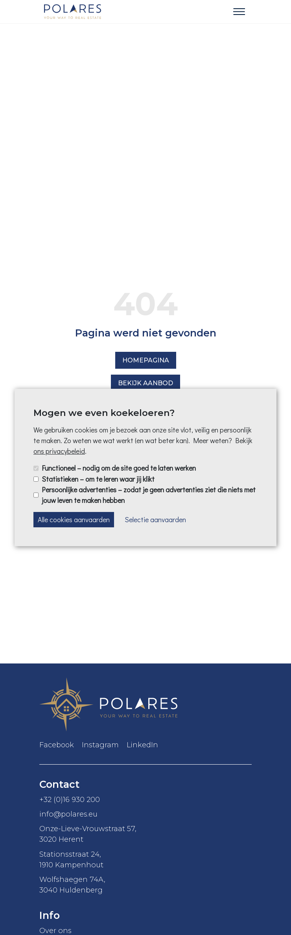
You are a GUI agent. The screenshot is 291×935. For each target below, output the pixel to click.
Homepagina (145, 360)
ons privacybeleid (59, 451)
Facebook (56, 745)
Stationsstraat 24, (145, 860)
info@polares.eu (68, 814)
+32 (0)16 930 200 (69, 799)
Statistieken (98, 479)
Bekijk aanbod (145, 383)
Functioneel (119, 468)
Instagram (100, 745)
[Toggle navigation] (239, 12)
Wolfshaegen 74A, (145, 885)
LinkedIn (142, 745)
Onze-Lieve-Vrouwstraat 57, (145, 834)
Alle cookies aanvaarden (74, 519)
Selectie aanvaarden (155, 519)
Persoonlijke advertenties (149, 495)
